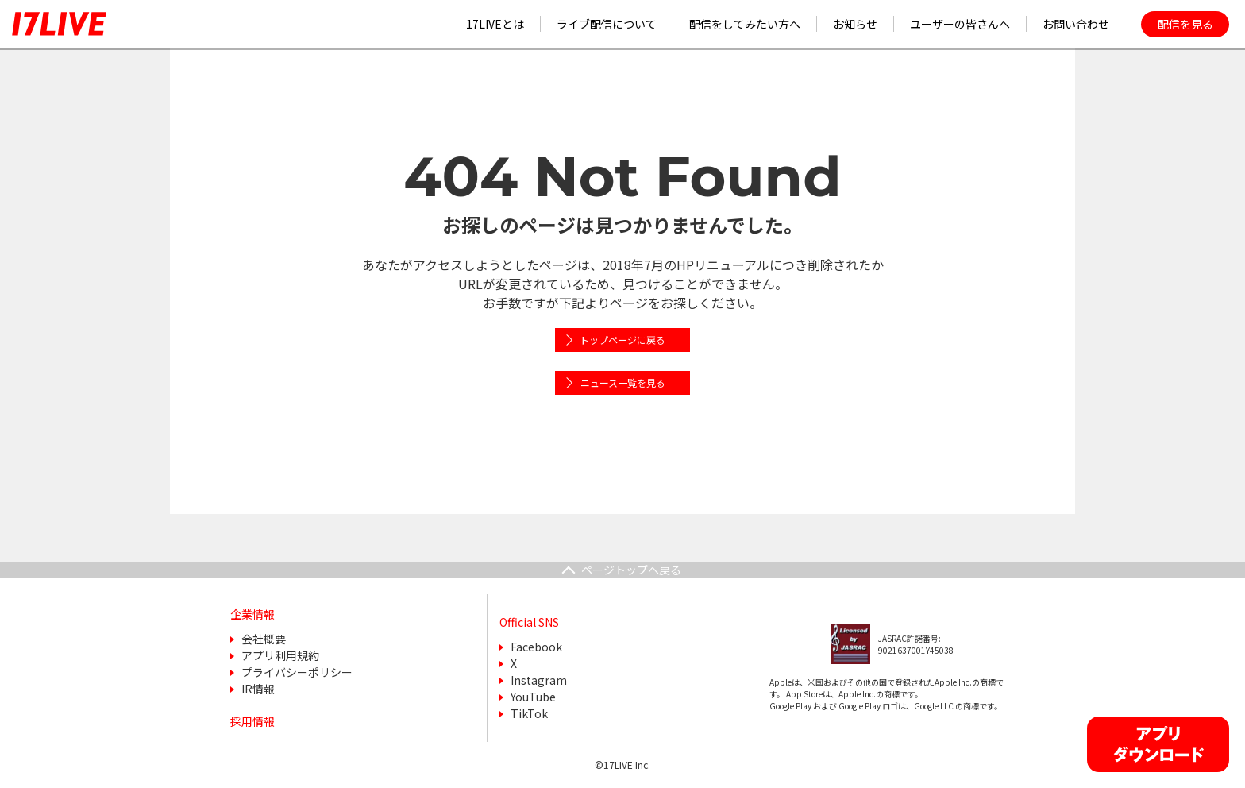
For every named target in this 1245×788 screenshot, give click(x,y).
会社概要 (263, 639)
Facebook (536, 647)
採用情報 (252, 721)
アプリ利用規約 (280, 655)
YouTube (533, 697)
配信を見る (1185, 24)
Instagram (539, 680)
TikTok (529, 713)
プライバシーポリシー (297, 672)
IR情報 (258, 689)
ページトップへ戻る (631, 569)
